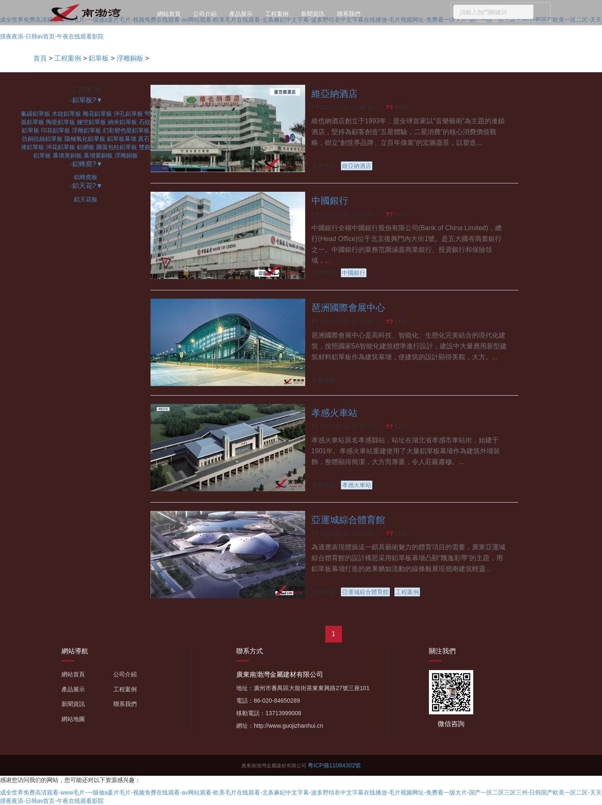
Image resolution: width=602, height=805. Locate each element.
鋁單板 (99, 58)
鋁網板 (85, 147)
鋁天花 (82, 185)
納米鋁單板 (122, 122)
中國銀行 (329, 201)
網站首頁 (169, 13)
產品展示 (241, 13)
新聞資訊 (312, 13)
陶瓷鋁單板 (60, 122)
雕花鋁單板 (97, 113)
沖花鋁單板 (60, 147)
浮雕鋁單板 (86, 130)
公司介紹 (205, 13)
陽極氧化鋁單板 (84, 138)
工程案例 (276, 13)
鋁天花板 (85, 199)
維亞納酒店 (334, 94)
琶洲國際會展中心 (348, 307)
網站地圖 (73, 719)
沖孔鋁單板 (128, 113)
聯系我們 (348, 13)
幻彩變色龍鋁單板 (126, 130)
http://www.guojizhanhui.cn (288, 725)
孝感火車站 (334, 413)
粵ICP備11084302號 (334, 765)
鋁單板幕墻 (121, 138)
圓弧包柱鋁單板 (116, 147)
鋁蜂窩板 (85, 177)
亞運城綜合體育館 (348, 520)
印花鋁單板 (55, 130)
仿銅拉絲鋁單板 (42, 138)
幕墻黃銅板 (67, 155)
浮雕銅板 (130, 58)
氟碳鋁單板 (35, 113)
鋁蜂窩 (82, 164)
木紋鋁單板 (66, 113)
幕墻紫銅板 (98, 155)
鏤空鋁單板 (91, 122)
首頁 (40, 58)
